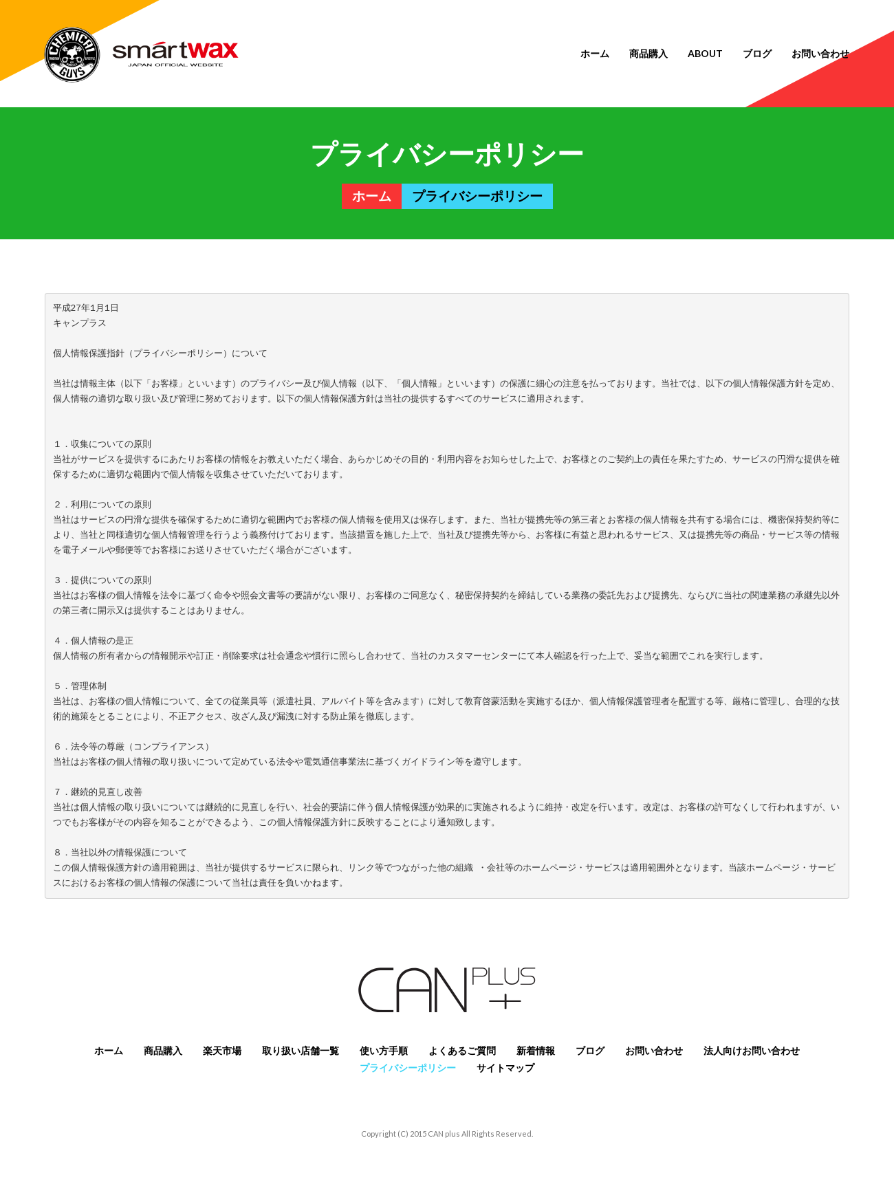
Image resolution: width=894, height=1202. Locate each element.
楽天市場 (222, 1050)
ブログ (757, 53)
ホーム (594, 53)
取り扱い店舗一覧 (300, 1050)
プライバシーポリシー (408, 1067)
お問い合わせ (820, 53)
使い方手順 (384, 1050)
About (705, 53)
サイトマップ (505, 1067)
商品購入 (648, 53)
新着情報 (535, 1050)
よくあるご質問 (462, 1050)
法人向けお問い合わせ (752, 1050)
